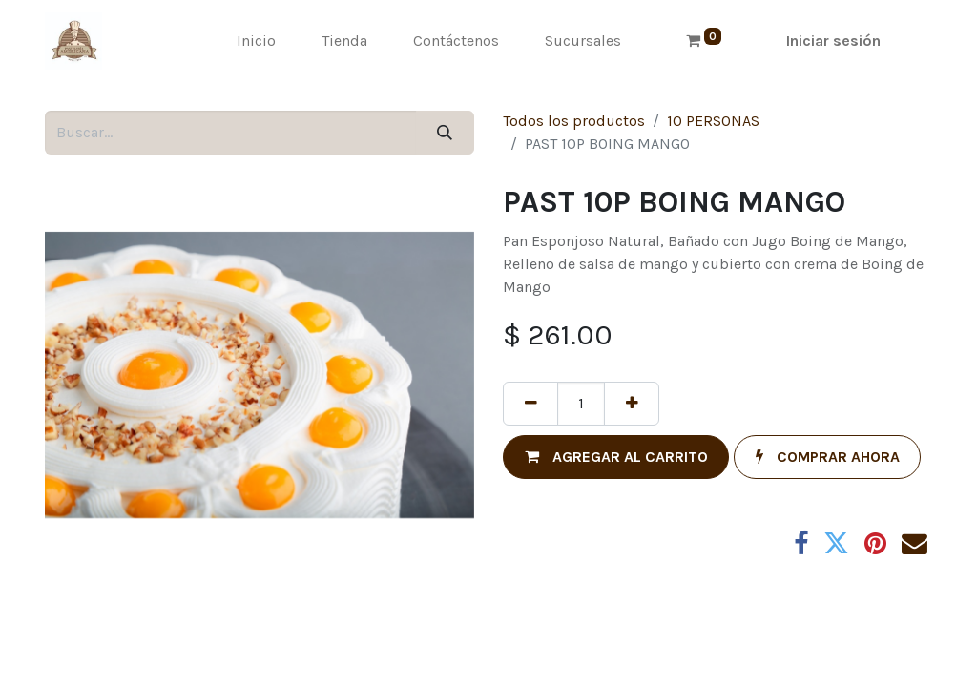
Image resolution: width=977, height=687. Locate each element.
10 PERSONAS (713, 121)
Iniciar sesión (833, 40)
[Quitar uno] (530, 404)
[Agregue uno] (631, 404)
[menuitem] (256, 41)
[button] (616, 457)
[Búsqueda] (445, 133)
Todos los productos (574, 121)
